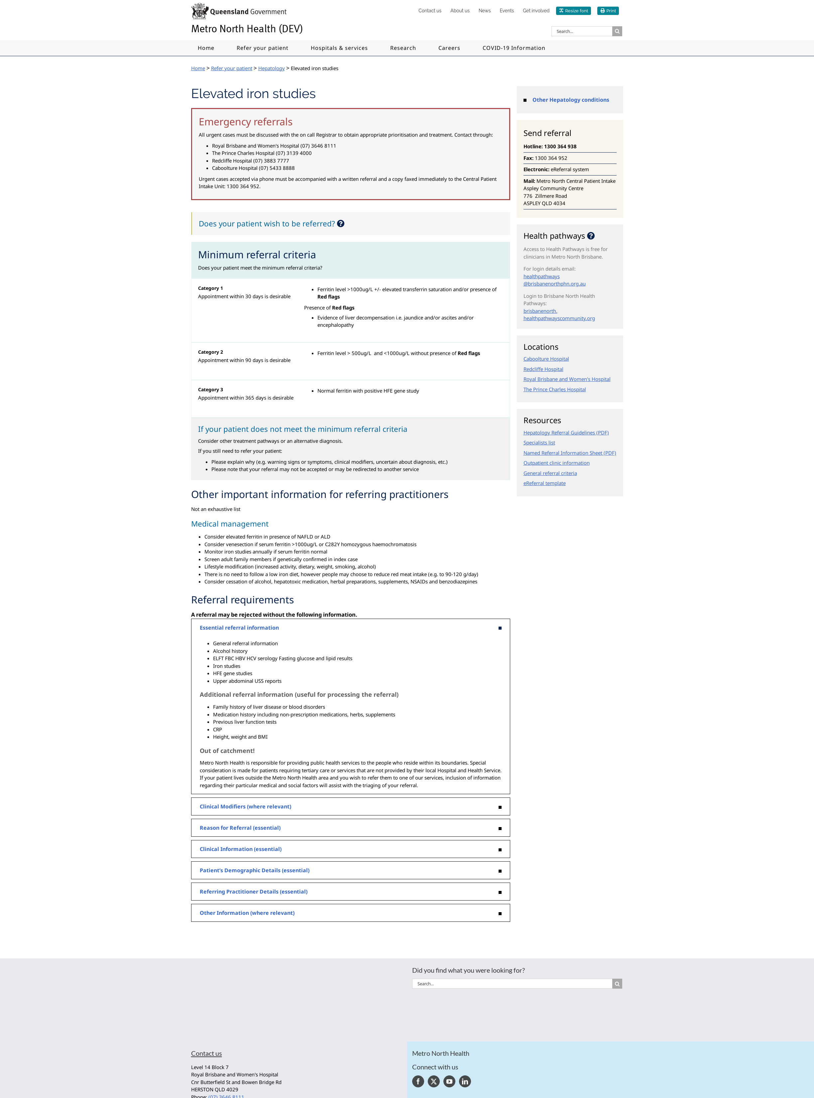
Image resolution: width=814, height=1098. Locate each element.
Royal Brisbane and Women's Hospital (567, 379)
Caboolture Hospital (546, 358)
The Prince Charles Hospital (554, 389)
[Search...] (581, 31)
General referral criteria (550, 473)
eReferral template (544, 483)
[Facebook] (418, 1081)
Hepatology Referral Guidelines (559, 432)
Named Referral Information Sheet (562, 452)
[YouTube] (449, 1081)
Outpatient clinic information (556, 462)
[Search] (617, 31)
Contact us (206, 1053)
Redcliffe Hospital (543, 369)
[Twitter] (434, 1081)
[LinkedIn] (465, 1081)
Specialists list (539, 442)
